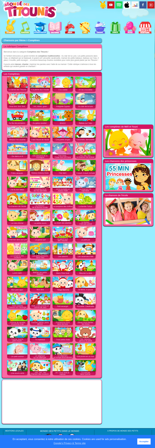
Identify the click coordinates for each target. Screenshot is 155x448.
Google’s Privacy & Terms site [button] (70, 443)
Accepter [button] (144, 441)
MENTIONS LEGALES (14, 431)
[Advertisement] (52, 402)
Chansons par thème (15, 40)
